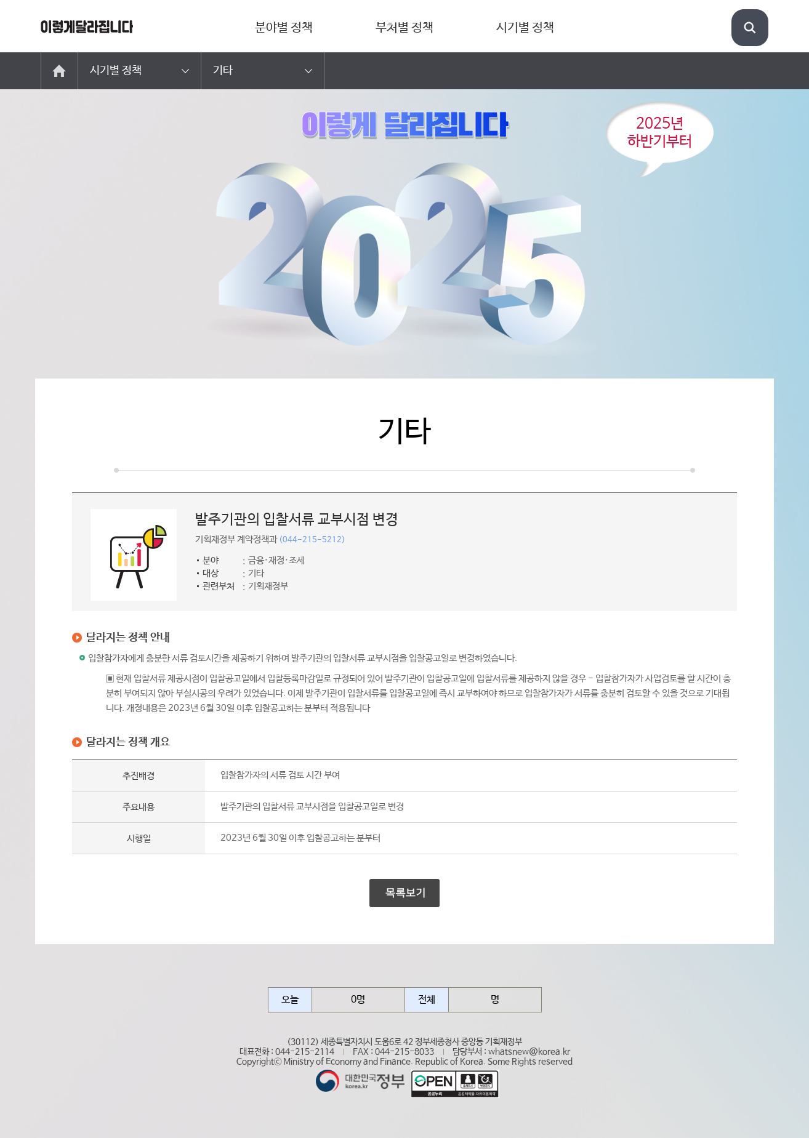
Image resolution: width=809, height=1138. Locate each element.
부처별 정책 (404, 28)
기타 (223, 71)
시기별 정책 (525, 28)
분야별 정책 (284, 28)
